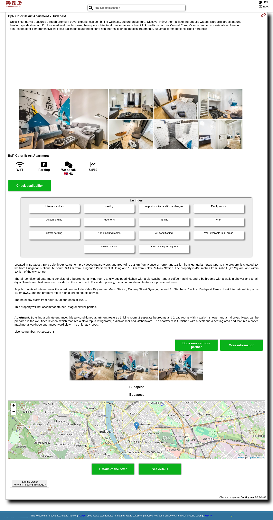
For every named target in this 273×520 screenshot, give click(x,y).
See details (160, 469)
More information (241, 345)
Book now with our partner (197, 345)
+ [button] (13, 406)
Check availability (29, 185)
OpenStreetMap (256, 457)
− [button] (13, 412)
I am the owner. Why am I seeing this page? (30, 483)
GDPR (208, 515)
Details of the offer (113, 469)
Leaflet (241, 457)
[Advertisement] (136, 60)
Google (82, 515)
